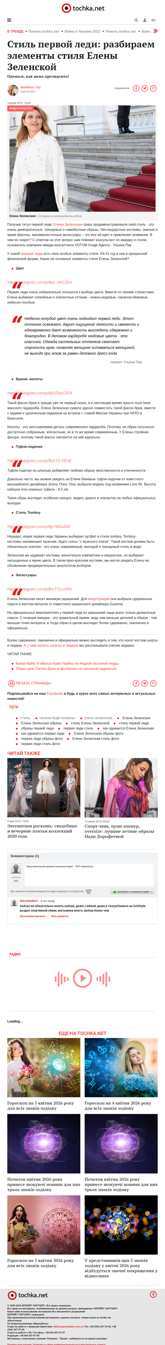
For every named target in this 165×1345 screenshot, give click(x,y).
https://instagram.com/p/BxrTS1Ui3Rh (39, 589)
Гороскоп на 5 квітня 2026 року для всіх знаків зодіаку (40, 1105)
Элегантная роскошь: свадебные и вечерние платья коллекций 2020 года (42, 831)
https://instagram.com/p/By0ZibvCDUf (39, 393)
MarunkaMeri (29, 901)
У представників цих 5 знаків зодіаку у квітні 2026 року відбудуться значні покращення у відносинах (121, 1268)
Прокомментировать (33, 916)
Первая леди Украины (57, 718)
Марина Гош (31, 87)
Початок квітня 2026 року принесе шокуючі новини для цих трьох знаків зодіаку (43, 1184)
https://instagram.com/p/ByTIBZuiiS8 (38, 526)
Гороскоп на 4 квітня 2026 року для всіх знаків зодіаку (118, 1105)
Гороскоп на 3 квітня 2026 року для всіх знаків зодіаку (40, 1262)
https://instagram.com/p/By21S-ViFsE (39, 461)
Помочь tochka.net (44, 31)
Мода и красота (20, 108)
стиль (25, 718)
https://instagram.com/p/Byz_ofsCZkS (39, 282)
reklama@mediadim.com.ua (68, 1326)
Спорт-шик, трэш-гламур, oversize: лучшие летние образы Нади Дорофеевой (119, 831)
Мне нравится (60, 916)
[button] (145, 20)
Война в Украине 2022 (82, 31)
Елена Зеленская (98, 718)
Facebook (55, 693)
